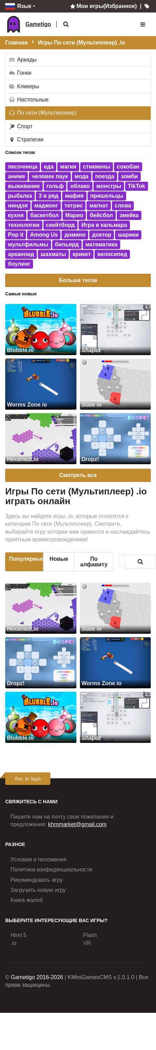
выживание (24, 186)
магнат (98, 205)
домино (74, 235)
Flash (90, 935)
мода (82, 176)
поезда (104, 176)
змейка (129, 215)
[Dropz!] (115, 438)
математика (101, 244)
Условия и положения (38, 859)
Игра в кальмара (104, 225)
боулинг (19, 264)
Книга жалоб (26, 900)
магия (68, 167)
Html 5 (18, 935)
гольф (55, 186)
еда (49, 167)
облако (80, 186)
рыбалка (20, 196)
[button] (66, 24)
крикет (82, 254)
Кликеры (24, 86)
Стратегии (26, 139)
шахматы (53, 254)
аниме (16, 176)
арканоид (21, 254)
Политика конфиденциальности (51, 869)
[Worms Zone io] (40, 384)
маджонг (46, 205)
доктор (101, 235)
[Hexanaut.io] (40, 438)
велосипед (112, 254)
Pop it (15, 235)
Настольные (28, 99)
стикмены (96, 167)
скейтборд (60, 225)
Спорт (20, 126)
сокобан (128, 167)
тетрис (74, 205)
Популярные (26, 559)
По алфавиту (94, 561)
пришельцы (106, 196)
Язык (18, 6)
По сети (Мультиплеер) (42, 113)
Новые (59, 559)
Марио (74, 215)
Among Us (44, 235)
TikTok (136, 186)
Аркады (22, 60)
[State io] (115, 384)
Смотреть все (78, 475)
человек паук (50, 176)
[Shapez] (115, 329)
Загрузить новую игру (38, 890)
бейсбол (101, 215)
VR (87, 943)
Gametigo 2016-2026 (37, 977)
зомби (129, 176)
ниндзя (18, 205)
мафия (74, 196)
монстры (108, 186)
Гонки (20, 73)
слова (123, 205)
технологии (24, 225)
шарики (128, 235)
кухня (16, 215)
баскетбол (44, 215)
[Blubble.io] (40, 329)
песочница (22, 167)
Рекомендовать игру (36, 880)
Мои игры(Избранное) (103, 6)
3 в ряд (48, 196)
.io (13, 943)
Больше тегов (78, 280)
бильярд (67, 244)
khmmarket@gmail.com (77, 824)
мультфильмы (28, 244)
